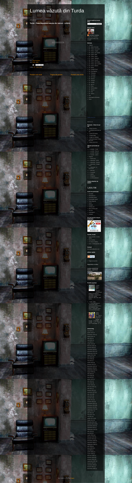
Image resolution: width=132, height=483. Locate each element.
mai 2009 (89, 450)
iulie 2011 (89, 412)
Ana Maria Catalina (94, 35)
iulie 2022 (89, 381)
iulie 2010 (89, 431)
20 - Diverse (92, 78)
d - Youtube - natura (93, 154)
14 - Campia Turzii (93, 69)
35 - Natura (91, 93)
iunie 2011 (89, 414)
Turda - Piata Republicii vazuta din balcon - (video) (50, 23)
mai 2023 (89, 377)
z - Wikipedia (92, 176)
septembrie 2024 (91, 353)
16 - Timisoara (92, 73)
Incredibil (91, 193)
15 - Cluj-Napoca (93, 71)
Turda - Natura (97, 313)
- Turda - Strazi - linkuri (98, 287)
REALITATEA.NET (93, 208)
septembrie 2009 (91, 444)
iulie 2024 (89, 357)
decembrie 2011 (91, 403)
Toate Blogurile (92, 201)
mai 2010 (89, 433)
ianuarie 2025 (90, 347)
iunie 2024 (89, 358)
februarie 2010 (90, 437)
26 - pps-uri (91, 84)
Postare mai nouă (36, 74)
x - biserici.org (92, 158)
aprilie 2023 (90, 379)
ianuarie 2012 (90, 401)
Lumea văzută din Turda (57, 10)
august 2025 (90, 336)
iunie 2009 (89, 448)
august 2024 (90, 355)
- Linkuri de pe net (93, 142)
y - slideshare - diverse (94, 162)
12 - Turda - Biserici (93, 65)
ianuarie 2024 (90, 364)
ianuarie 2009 (90, 457)
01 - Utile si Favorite (93, 47)
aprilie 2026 (90, 332)
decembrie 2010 (91, 425)
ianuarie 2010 (90, 438)
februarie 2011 (90, 422)
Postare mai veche (77, 74)
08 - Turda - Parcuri (93, 60)
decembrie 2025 (91, 334)
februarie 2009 (90, 455)
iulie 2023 (89, 373)
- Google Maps (92, 135)
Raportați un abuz (92, 264)
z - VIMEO (91, 174)
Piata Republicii (36, 60)
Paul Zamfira (92, 240)
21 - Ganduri (92, 80)
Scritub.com (92, 206)
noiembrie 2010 (91, 427)
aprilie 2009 (90, 451)
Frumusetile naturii (93, 199)
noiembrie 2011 (91, 405)
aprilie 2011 (90, 418)
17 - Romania (92, 75)
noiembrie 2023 (91, 368)
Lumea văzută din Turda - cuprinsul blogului (92, 270)
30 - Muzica (91, 90)
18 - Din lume (92, 76)
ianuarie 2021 (90, 390)
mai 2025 (89, 342)
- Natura (91, 45)
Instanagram (92, 212)
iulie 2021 (89, 388)
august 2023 (90, 371)
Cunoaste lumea (93, 197)
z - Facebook (92, 172)
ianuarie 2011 (90, 424)
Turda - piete (35, 62)
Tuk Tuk (91, 210)
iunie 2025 (89, 340)
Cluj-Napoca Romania (94, 97)
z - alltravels (92, 170)
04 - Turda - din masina (94, 52)
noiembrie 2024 (91, 349)
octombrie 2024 (91, 351)
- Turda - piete (92, 301)
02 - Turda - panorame (94, 49)
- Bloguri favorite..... (93, 128)
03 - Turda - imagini (93, 50)
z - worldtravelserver (94, 177)
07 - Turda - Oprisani (94, 58)
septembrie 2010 (91, 429)
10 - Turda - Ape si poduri (95, 63)
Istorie (90, 203)
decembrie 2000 (91, 468)
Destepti (91, 205)
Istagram (91, 156)
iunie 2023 (89, 375)
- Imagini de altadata (94, 137)
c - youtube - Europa (94, 153)
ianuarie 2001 (90, 466)
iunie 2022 (89, 383)
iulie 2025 (89, 338)
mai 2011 (89, 416)
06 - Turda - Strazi (93, 56)
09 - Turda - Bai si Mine (94, 62)
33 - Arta (91, 91)
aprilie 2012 (90, 399)
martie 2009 (90, 453)
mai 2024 (89, 360)
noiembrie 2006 (91, 464)
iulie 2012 (89, 394)
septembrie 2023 (91, 370)
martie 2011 (90, 420)
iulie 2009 (89, 446)
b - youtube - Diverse (94, 151)
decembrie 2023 (91, 366)
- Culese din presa (93, 133)
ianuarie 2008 (90, 459)
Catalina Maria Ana (91, 117)
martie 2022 (90, 384)
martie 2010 (90, 435)
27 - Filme (91, 86)
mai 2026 (89, 330)
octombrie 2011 (91, 407)
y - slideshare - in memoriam (93, 168)
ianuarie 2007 (90, 463)
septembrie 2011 (91, 409)
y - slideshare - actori (94, 160)
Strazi (90, 99)
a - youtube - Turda (93, 149)
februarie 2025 (90, 345)
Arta (90, 95)
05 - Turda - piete (38, 67)
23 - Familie (91, 82)
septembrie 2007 (91, 461)
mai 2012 (89, 398)
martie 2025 (90, 344)
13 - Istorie (91, 67)
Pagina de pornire (56, 74)
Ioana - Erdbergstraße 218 (95, 243)
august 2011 (90, 410)
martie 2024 (90, 362)
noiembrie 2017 (91, 392)
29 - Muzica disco (93, 88)
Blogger (72, 478)
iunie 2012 (89, 396)
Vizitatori (91, 214)
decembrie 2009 (91, 440)
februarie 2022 (90, 386)
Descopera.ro (92, 195)
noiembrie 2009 (91, 442)
